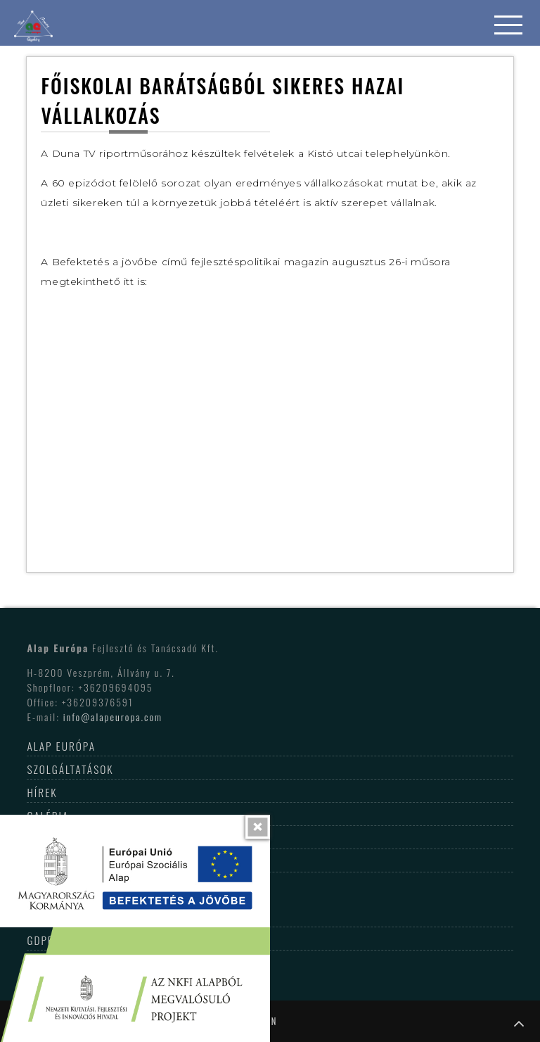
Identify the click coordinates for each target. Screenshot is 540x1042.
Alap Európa (61, 746)
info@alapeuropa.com (112, 716)
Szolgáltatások (70, 769)
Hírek (42, 792)
